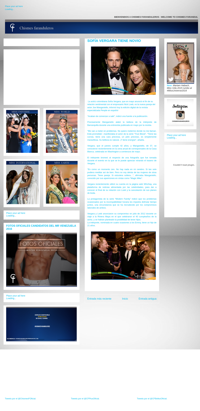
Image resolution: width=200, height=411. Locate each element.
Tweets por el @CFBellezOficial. (152, 398)
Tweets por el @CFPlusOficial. (85, 398)
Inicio (125, 298)
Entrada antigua (147, 298)
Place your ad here (14, 6)
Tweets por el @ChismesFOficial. (20, 398)
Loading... (9, 9)
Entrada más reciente (99, 298)
